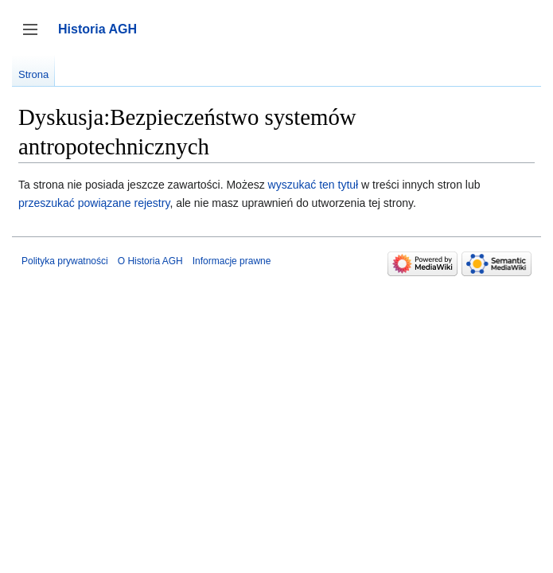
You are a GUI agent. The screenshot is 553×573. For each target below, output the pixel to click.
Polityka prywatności (64, 261)
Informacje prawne (232, 261)
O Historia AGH (150, 261)
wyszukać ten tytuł (313, 184)
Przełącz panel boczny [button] (35, 37)
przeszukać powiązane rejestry (93, 203)
